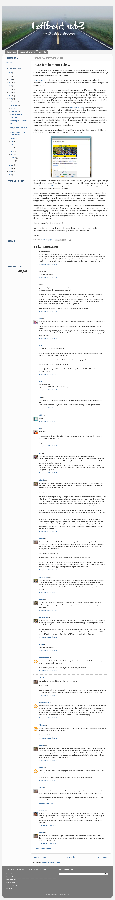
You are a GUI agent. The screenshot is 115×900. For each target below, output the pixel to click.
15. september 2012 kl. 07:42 (48, 570)
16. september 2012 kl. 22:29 (48, 637)
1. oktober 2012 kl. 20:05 (46, 803)
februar (13, 158)
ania (40, 453)
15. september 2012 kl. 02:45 (48, 473)
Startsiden (71, 857)
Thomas (41, 644)
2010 (10, 168)
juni (12, 145)
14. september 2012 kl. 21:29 (48, 446)
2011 (10, 165)
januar (13, 161)
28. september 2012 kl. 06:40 (48, 760)
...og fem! (13, 117)
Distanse (9, 888)
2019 (10, 76)
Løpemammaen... (44, 658)
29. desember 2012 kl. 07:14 (47, 825)
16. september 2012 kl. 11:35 (48, 610)
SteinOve (41, 810)
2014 (10, 92)
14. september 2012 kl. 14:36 (48, 338)
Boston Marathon (39, 80)
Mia (40, 397)
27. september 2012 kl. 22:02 (48, 738)
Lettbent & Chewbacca (27, 52)
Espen (40, 345)
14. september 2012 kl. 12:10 (48, 264)
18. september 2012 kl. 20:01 (48, 671)
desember (14, 102)
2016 (10, 86)
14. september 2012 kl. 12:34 (48, 277)
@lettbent (9, 62)
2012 (10, 99)
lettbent (43, 240)
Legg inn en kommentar (44, 848)
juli (12, 141)
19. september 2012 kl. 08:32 (48, 695)
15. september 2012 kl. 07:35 (48, 532)
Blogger (66, 894)
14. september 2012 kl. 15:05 (48, 374)
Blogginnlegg (11, 52)
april (12, 151)
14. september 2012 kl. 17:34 (48, 408)
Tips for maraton (11, 885)
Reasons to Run (11, 880)
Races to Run (10, 877)
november (14, 105)
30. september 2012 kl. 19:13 (48, 781)
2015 (10, 89)
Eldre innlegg (103, 857)
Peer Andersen (43, 577)
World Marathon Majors (47, 186)
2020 (10, 73)
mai (12, 148)
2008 (10, 175)
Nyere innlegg (39, 857)
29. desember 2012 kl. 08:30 (47, 843)
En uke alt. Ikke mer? (16, 114)
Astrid (40, 415)
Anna (40, 318)
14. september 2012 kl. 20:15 (48, 421)
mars (12, 154)
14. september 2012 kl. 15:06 (48, 390)
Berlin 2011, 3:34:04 (76, 108)
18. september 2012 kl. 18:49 (48, 650)
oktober (14, 108)
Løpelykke (42, 52)
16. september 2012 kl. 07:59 (48, 592)
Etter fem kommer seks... (18, 124)
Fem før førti (10, 883)
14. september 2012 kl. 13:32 (48, 311)
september (14, 112)
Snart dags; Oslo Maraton (18, 121)
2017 (10, 83)
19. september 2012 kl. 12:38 (48, 718)
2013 (10, 96)
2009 (10, 171)
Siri (40, 428)
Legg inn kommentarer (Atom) (51, 862)
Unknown (42, 725)
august (13, 138)
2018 (10, 79)
